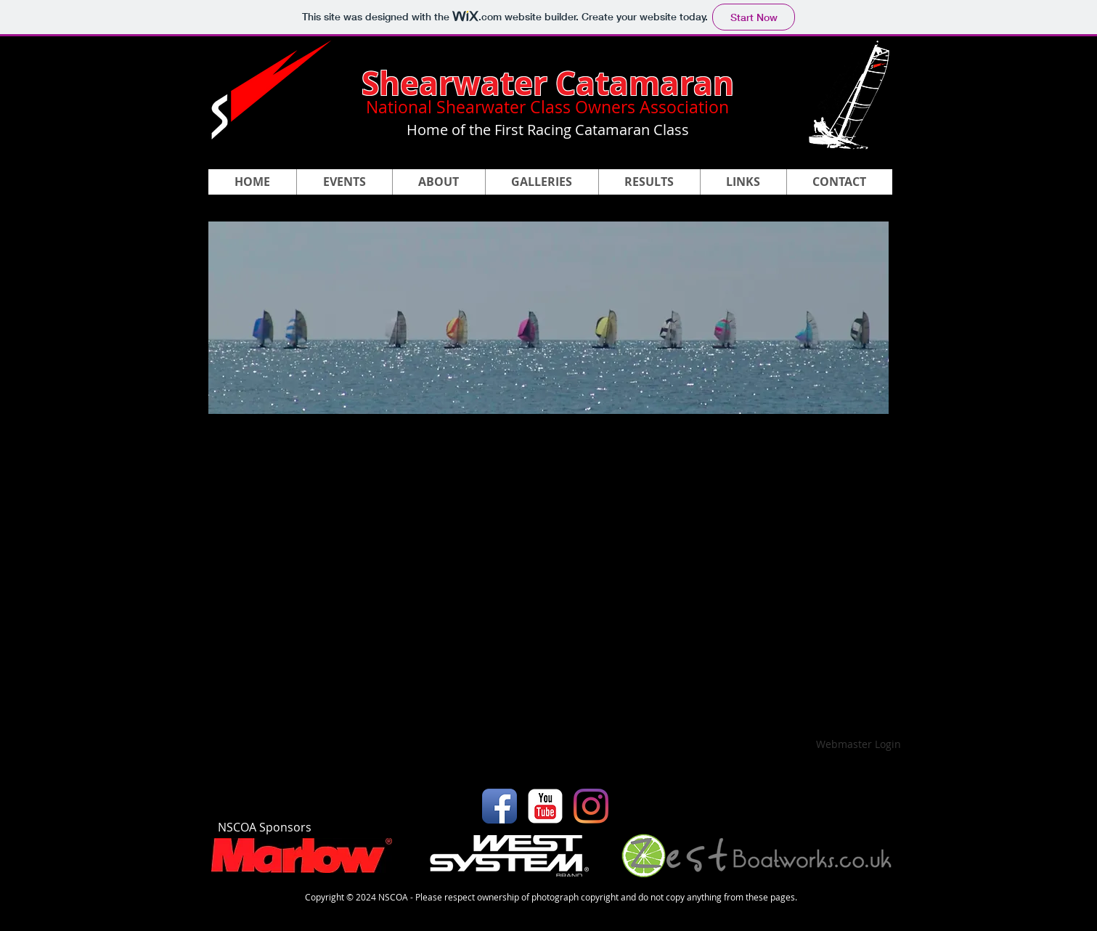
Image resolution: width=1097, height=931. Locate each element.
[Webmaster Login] (858, 744)
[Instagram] (591, 806)
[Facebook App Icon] (499, 806)
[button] (541, 182)
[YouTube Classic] (545, 806)
